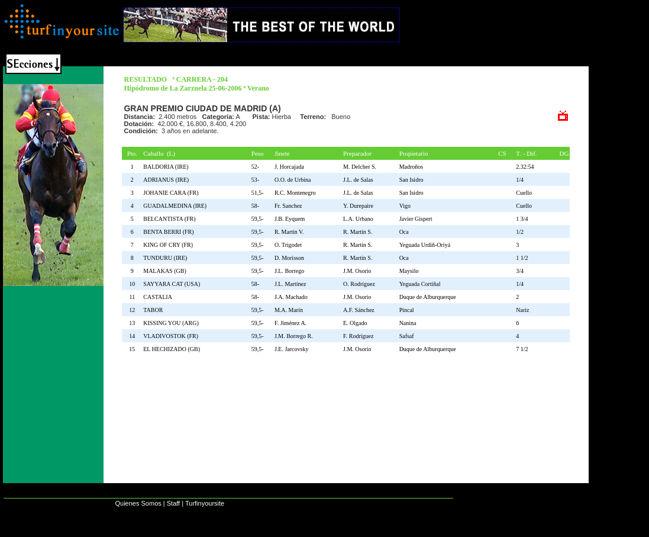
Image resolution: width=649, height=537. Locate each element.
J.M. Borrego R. (294, 336)
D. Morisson (289, 258)
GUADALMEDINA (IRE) (176, 205)
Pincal (406, 310)
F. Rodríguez (358, 336)
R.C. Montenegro (295, 192)
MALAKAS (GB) (166, 271)
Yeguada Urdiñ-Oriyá (424, 245)
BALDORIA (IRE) (167, 166)
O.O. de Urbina (293, 179)
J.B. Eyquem (290, 219)
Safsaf (406, 336)
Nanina (407, 323)
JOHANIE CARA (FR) (172, 192)
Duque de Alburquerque (427, 297)
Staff (173, 503)
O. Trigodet (288, 245)
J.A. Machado (291, 297)
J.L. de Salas (358, 179)
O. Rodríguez (359, 284)
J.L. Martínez (290, 284)
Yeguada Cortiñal (420, 284)
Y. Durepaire (358, 205)
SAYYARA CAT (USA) (173, 284)
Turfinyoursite (204, 503)
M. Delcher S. (359, 166)
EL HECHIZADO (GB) (173, 349)
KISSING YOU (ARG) (172, 323)
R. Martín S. (357, 232)
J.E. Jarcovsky (292, 349)
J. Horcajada (289, 166)
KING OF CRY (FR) (169, 245)
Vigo (405, 205)
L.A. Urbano (358, 219)
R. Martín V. (289, 232)
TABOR (154, 310)
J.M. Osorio (357, 271)
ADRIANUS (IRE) (167, 179)
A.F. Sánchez (358, 310)
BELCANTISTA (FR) (170, 219)
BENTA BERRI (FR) (169, 232)
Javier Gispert (415, 219)
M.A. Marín (289, 310)
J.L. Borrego (289, 271)
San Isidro (411, 179)
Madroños (411, 166)
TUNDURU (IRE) (166, 258)
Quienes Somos (138, 503)
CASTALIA (159, 297)
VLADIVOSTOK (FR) (172, 336)
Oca (404, 232)
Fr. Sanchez (288, 205)
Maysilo (409, 271)
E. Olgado (355, 323)
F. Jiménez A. (290, 323)
